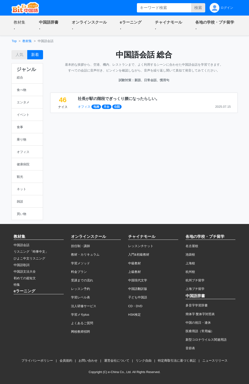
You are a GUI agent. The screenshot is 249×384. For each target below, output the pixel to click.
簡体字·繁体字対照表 (200, 314)
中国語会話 (21, 245)
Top (14, 41)
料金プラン (79, 272)
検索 (198, 8)
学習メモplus (80, 314)
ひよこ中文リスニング (29, 258)
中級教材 (134, 263)
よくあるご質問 (82, 323)
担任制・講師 (80, 246)
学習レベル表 (80, 297)
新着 (35, 55)
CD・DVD (135, 306)
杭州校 (190, 272)
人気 (19, 55)
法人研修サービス (83, 306)
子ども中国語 (137, 297)
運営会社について (116, 360)
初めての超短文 (25, 278)
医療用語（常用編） (200, 331)
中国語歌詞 (21, 265)
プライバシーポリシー (37, 360)
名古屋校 (192, 246)
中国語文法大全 (25, 271)
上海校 (190, 263)
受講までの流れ (82, 280)
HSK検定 (134, 314)
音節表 (190, 348)
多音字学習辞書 (197, 305)
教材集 (27, 41)
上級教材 (134, 272)
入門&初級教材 (138, 254)
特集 (17, 284)
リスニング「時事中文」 (31, 251)
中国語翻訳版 (137, 289)
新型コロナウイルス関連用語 (206, 339)
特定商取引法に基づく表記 (177, 360)
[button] (20, 26)
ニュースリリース (215, 360)
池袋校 (190, 254)
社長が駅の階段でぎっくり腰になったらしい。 (119, 99)
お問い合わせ (88, 360)
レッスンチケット (140, 246)
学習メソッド (80, 263)
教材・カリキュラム (85, 254)
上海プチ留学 (195, 289)
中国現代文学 (137, 280)
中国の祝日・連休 (198, 322)
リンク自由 (143, 360)
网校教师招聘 (80, 331)
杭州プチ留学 (195, 280)
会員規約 (66, 360)
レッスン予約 (80, 289)
